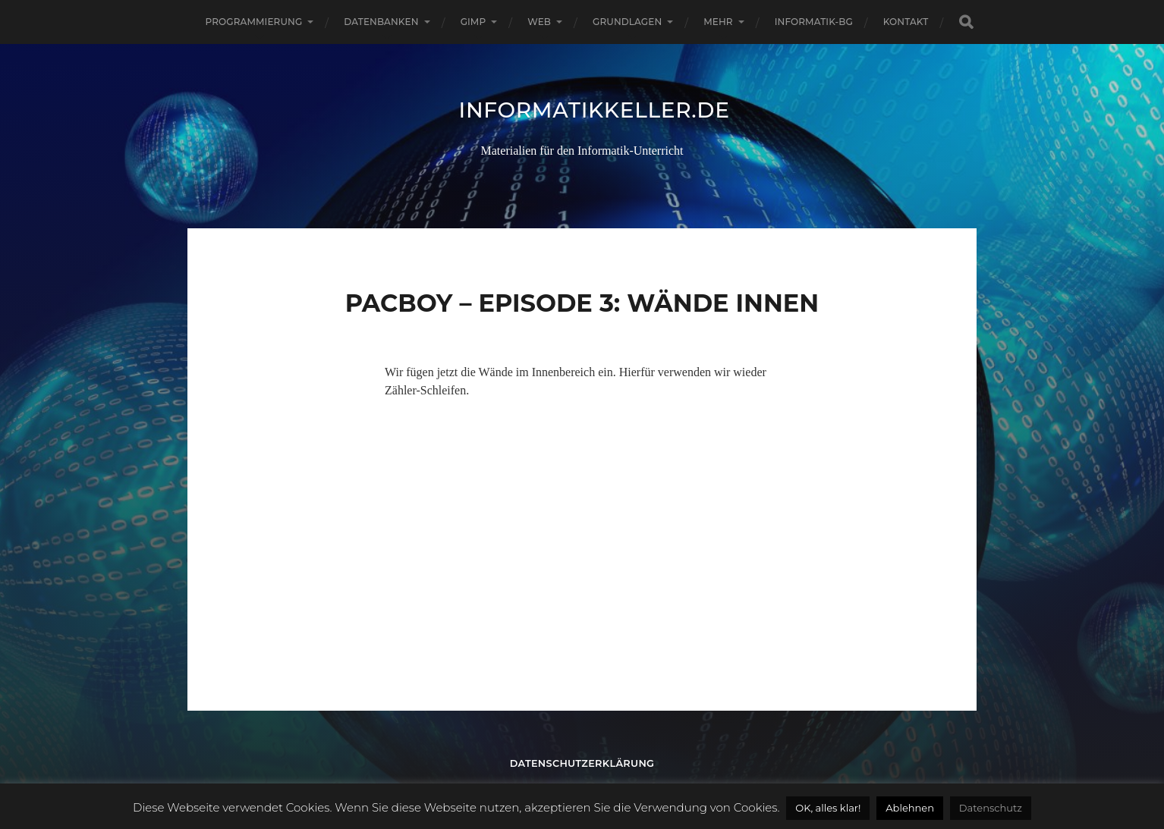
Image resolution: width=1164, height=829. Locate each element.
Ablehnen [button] (910, 808)
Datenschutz (990, 808)
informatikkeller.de (594, 110)
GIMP (473, 21)
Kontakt (906, 21)
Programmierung (254, 21)
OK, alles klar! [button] (827, 808)
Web (539, 21)
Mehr (717, 21)
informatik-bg (814, 21)
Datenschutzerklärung (582, 763)
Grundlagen (627, 21)
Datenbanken (381, 21)
